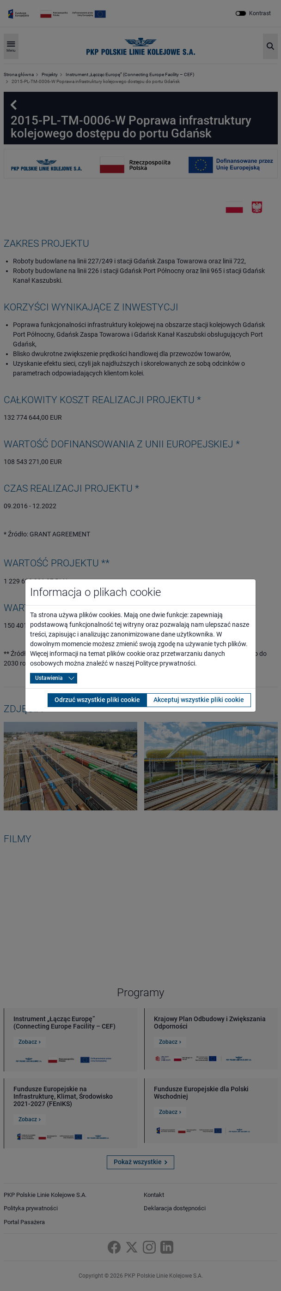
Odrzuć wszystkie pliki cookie (97, 699)
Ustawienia (49, 678)
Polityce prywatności (165, 663)
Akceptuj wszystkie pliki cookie (198, 699)
